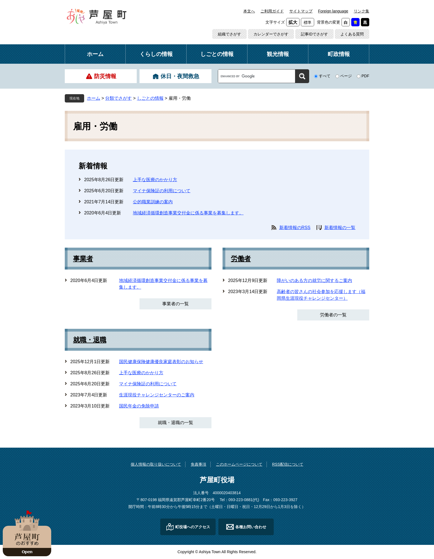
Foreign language (333, 11)
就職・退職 (89, 339)
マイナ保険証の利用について (161, 190)
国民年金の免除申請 (139, 406)
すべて (324, 76)
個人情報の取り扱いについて (156, 464)
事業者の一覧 (175, 303)
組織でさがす (229, 34)
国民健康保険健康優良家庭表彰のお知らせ (161, 361)
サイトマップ (300, 11)
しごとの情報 (217, 54)
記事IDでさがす (314, 34)
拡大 (292, 22)
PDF (365, 76)
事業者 (83, 258)
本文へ (249, 11)
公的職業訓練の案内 (153, 201)
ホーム (95, 54)
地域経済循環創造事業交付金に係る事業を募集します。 (188, 213)
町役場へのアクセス (192, 527)
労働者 (241, 258)
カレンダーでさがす (271, 34)
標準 (307, 22)
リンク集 (361, 11)
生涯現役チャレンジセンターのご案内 (156, 395)
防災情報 (105, 76)
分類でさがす (118, 98)
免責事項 (198, 464)
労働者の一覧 (333, 314)
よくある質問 (352, 34)
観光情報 (278, 54)
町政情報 (339, 54)
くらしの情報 (156, 54)
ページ (346, 76)
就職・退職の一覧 (175, 422)
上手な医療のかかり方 (155, 179)
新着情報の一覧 (339, 227)
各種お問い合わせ (250, 527)
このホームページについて (239, 464)
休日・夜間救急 (180, 76)
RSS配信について (287, 464)
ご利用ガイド (272, 11)
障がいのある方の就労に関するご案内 (314, 280)
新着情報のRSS (295, 227)
